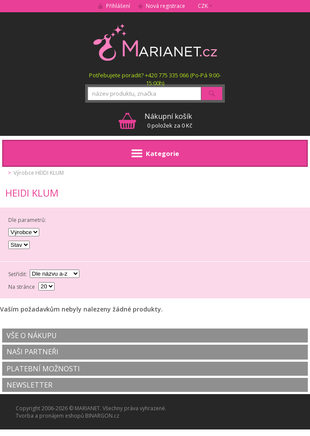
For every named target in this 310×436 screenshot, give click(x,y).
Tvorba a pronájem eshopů (50, 415)
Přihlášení (118, 6)
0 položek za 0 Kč (168, 120)
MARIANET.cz (155, 42)
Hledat (211, 93)
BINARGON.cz (102, 415)
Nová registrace (165, 6)
